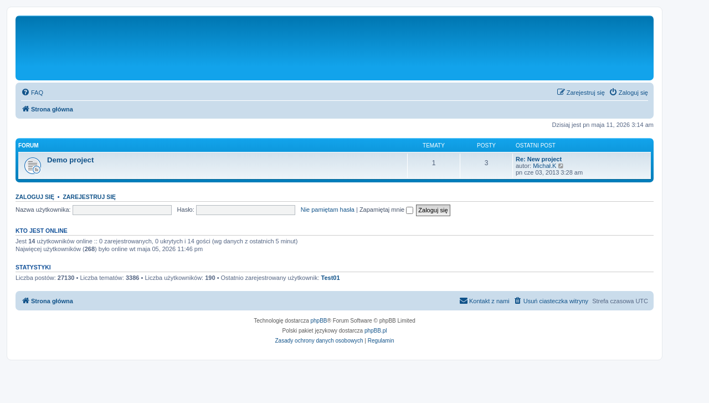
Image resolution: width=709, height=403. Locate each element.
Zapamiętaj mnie (386, 209)
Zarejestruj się (89, 196)
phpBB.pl (375, 331)
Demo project (70, 160)
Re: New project (539, 159)
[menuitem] (32, 92)
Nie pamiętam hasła (327, 209)
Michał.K (544, 165)
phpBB (319, 321)
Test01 (330, 277)
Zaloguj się (35, 196)
